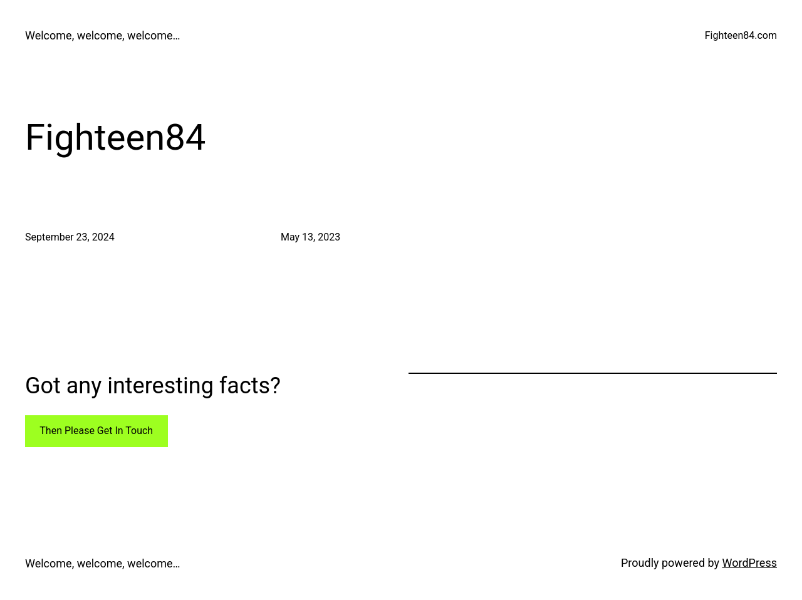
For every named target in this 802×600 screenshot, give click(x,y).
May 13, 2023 (310, 237)
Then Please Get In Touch (96, 431)
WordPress (749, 562)
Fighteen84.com (741, 35)
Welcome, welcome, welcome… (102, 35)
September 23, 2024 (70, 237)
